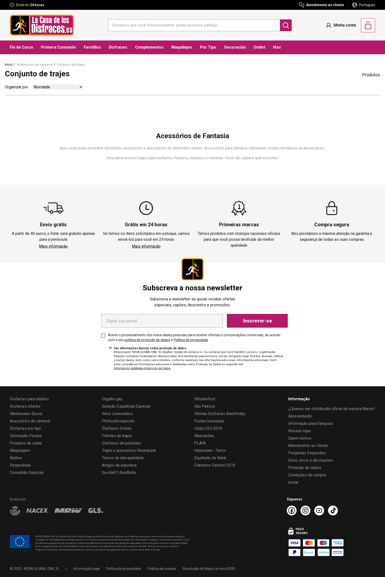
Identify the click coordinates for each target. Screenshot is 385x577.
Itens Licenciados (117, 413)
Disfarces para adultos (29, 399)
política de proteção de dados (147, 340)
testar (293, 482)
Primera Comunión (58, 47)
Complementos (149, 47)
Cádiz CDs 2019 (208, 428)
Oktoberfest (204, 399)
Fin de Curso (21, 47)
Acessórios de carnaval (35, 65)
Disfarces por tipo (25, 428)
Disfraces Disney (117, 428)
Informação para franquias (310, 423)
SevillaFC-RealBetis (119, 472)
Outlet (259, 47)
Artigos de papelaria (119, 465)
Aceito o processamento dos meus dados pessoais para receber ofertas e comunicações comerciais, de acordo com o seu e (194, 337)
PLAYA (200, 443)
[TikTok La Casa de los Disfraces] (333, 510)
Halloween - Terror (210, 450)
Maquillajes (181, 47)
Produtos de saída (25, 443)
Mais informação (53, 246)
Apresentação (300, 416)
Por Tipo (208, 47)
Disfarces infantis (25, 406)
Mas (277, 47)
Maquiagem (20, 450)
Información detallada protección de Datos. (142, 368)
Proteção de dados (304, 467)
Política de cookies (162, 569)
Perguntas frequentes (307, 453)
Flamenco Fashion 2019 (214, 465)
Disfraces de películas (121, 443)
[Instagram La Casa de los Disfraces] (305, 510)
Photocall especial (118, 421)
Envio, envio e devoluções (310, 460)
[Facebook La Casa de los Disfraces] (292, 510)
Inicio (9, 65)
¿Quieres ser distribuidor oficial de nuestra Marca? (331, 408)
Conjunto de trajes (71, 65)
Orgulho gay (112, 399)
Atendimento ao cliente (308, 445)
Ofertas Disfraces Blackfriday (219, 413)
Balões (16, 458)
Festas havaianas (209, 421)
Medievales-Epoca (26, 413)
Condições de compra (307, 475)
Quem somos (299, 438)
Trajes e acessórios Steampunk (129, 450)
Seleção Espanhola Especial (126, 406)
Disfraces (118, 47)
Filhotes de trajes (117, 435)
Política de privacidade (191, 340)
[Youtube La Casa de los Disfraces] (319, 510)
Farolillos (92, 47)
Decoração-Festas (26, 435)
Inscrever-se (257, 321)
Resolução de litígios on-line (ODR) (209, 569)
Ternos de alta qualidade (123, 458)
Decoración (235, 47)
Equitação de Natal (210, 458)
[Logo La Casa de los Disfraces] (42, 25)
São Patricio (204, 406)
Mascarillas (204, 435)
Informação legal (86, 569)
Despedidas (20, 465)
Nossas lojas (299, 431)
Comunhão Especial (26, 472)
